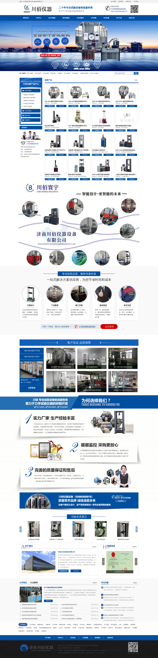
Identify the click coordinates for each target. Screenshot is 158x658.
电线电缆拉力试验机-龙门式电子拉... (55, 150)
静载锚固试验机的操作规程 (29, 604)
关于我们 (136, 1)
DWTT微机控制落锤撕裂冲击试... (78, 125)
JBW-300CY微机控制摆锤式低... (124, 101)
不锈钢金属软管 (98, 624)
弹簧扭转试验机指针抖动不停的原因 (31, 615)
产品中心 (38, 18)
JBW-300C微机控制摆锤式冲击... (78, 101)
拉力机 (60, 627)
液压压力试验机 (27, 106)
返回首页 (120, 1)
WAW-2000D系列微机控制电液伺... (125, 150)
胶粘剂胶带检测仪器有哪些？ (111, 596)
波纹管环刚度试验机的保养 (69, 604)
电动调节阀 (30, 631)
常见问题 (106, 18)
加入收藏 (113, 1)
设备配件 (60, 73)
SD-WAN (82, 624)
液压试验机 (66, 18)
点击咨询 (109, 326)
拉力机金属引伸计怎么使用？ (111, 606)
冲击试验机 (80, 18)
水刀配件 (37, 631)
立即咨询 (31, 388)
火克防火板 (81, 627)
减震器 (69, 624)
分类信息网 (28, 627)
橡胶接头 (89, 624)
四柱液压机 (67, 627)
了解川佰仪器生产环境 (32, 351)
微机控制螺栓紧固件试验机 (123, 125)
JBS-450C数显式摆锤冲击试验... (54, 101)
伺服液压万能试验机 (28, 100)
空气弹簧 (54, 624)
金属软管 (75, 624)
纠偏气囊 (48, 624)
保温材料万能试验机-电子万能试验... (78, 150)
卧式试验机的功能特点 (68, 615)
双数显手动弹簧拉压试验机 (52, 174)
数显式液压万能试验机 (29, 97)
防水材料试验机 (49, 125)
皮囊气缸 (96, 627)
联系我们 (97, 637)
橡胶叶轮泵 (127, 627)
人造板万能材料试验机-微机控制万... (126, 174)
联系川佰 (132, 18)
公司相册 (93, 18)
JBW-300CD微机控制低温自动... (101, 101)
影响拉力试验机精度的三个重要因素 (72, 618)
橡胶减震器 (89, 627)
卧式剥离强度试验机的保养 (29, 608)
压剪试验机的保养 (67, 611)
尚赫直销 (44, 631)
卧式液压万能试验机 (28, 103)
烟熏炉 (55, 627)
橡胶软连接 (62, 624)
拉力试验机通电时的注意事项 (53, 587)
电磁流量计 (22, 631)
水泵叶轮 (110, 627)
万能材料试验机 (84, 73)
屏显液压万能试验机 (28, 94)
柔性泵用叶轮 (118, 627)
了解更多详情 (63, 571)
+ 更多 (135, 80)
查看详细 (48, 601)
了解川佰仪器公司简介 (32, 356)
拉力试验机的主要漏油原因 (29, 611)
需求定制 (61, 106)
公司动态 (73, 637)
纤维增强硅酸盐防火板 (45, 627)
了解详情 (49, 106)
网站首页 (26, 18)
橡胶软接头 (40, 624)
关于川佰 (119, 18)
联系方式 (128, 1)
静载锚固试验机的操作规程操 (30, 618)
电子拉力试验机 (94, 73)
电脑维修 (126, 624)
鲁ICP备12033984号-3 (113, 650)
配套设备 (53, 73)
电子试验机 (52, 18)
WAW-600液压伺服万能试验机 (101, 174)
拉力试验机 (67, 73)
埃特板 (35, 627)
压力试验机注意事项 (67, 608)
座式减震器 (114, 624)
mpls (120, 624)
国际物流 (21, 627)
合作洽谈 (75, 571)
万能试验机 (75, 73)
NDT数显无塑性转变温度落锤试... (101, 125)
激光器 (74, 627)
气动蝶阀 (134, 627)
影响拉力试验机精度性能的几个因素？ (114, 616)
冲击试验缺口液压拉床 (98, 150)
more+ (95, 583)
